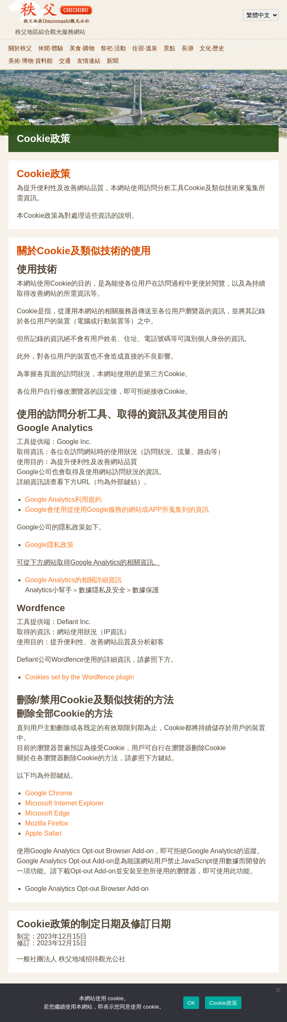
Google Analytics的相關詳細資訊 (73, 579)
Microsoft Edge (47, 813)
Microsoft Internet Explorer (64, 803)
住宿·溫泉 (144, 48)
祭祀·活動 (113, 48)
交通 (65, 60)
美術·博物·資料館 (30, 60)
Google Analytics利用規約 (63, 499)
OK (191, 1003)
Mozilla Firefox (46, 823)
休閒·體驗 (50, 48)
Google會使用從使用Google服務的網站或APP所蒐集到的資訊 (117, 509)
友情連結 (88, 60)
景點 (169, 48)
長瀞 (187, 48)
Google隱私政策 (49, 544)
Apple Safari (43, 833)
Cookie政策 (223, 1003)
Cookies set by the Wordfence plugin (79, 677)
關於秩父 (20, 48)
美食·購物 (82, 48)
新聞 (112, 60)
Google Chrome (48, 793)
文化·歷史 (212, 48)
